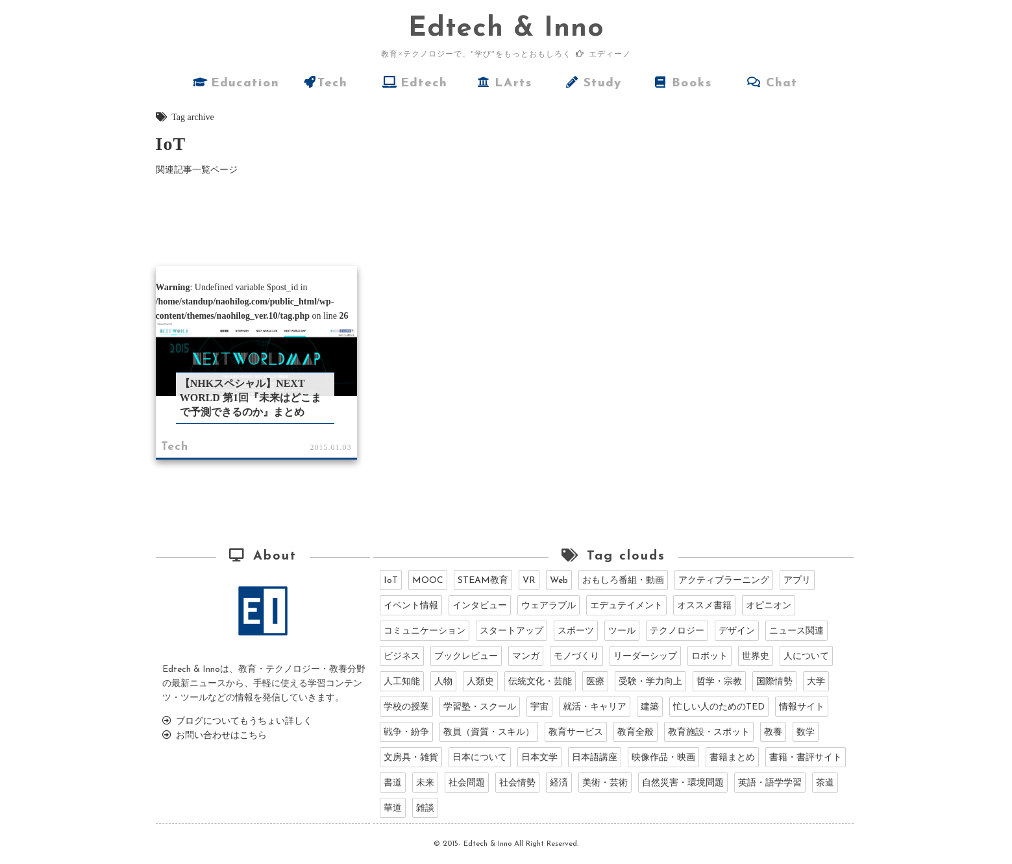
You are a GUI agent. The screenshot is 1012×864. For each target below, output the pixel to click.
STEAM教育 (483, 581)
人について (806, 656)
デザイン (737, 631)
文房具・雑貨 (411, 758)
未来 (425, 783)
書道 (393, 783)
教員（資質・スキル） (488, 732)
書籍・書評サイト (805, 758)
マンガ (525, 656)
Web (559, 581)
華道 (393, 808)
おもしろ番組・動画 (623, 581)
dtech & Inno (506, 29)
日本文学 (539, 758)
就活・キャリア (594, 707)
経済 (559, 783)
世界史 (755, 656)
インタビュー (479, 606)
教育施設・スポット (709, 732)
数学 (805, 732)
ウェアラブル (548, 606)
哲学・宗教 (719, 682)
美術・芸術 (605, 783)
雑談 (425, 808)
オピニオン (768, 606)
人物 (443, 682)
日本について (479, 758)
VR (529, 581)
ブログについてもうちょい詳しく (237, 721)
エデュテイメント (626, 606)
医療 (595, 682)
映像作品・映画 (663, 758)
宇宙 (539, 707)
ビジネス (402, 656)
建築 (650, 707)
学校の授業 (406, 707)
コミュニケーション (424, 631)
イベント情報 (411, 606)
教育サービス (576, 732)
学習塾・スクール (479, 707)
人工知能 (402, 682)
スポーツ (576, 631)
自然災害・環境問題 (683, 783)
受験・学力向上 (650, 682)
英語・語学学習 (770, 783)
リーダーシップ (645, 656)
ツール (622, 631)
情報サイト (801, 707)
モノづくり (576, 656)
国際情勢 (774, 682)
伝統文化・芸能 (540, 682)
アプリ (797, 581)
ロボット (709, 656)
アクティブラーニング (723, 581)
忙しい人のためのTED (719, 707)
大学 (816, 682)
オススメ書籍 (704, 606)
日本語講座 (594, 758)
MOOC (427, 581)
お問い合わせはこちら (214, 736)
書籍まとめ (732, 758)
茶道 (825, 783)
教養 (773, 732)
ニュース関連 (796, 631)
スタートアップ (511, 631)
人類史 (480, 682)
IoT (391, 581)
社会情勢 (517, 783)
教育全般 (635, 732)
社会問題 (467, 783)
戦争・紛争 (406, 732)
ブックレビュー (466, 656)
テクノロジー (677, 631)
